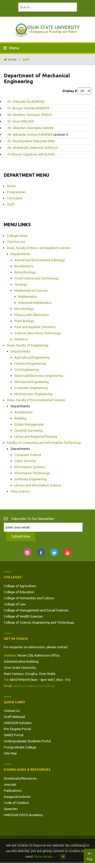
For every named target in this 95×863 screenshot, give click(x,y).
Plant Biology (24, 321)
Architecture (23, 412)
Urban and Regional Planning (35, 436)
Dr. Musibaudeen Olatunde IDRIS (31, 141)
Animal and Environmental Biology (39, 260)
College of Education (19, 592)
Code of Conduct (16, 802)
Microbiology (24, 308)
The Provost (16, 241)
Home (12, 59)
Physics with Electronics (31, 314)
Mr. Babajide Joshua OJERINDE (30, 134)
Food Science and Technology (36, 278)
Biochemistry (23, 266)
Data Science (20, 491)
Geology (20, 284)
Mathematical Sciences (31, 290)
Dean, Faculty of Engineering (27, 345)
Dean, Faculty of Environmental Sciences (36, 400)
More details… (45, 856)
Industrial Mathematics (35, 302)
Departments (20, 254)
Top (89, 855)
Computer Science (27, 454)
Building (20, 418)
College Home (17, 235)
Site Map (10, 753)
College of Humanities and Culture (29, 598)
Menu (11, 48)
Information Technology (32, 473)
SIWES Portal (13, 735)
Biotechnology (25, 272)
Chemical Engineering (30, 363)
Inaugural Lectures (17, 796)
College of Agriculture (20, 586)
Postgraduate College (20, 747)
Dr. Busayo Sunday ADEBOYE (29, 108)
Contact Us (12, 710)
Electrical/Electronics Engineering (38, 375)
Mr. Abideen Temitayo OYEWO (30, 114)
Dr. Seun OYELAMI (21, 121)
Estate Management (29, 424)
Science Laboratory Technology (37, 333)
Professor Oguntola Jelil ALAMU (31, 154)
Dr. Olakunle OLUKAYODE (26, 101)
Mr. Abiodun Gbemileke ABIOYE (31, 128)
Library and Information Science (37, 485)
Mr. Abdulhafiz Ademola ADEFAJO (33, 147)
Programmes (16, 192)
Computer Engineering (31, 388)
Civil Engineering (26, 369)
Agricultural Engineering (32, 357)
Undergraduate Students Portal (27, 741)
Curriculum (15, 198)
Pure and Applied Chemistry (34, 327)
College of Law (15, 604)
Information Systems (29, 467)
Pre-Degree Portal (17, 729)
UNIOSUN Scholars (18, 723)
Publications (13, 790)
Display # (70, 91)
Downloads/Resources (20, 778)
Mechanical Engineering (31, 381)
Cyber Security (25, 461)
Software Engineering (30, 479)
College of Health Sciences (23, 616)
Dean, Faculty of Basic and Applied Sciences (39, 248)
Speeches (11, 809)
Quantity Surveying (28, 430)
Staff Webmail (14, 716)
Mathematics (27, 296)
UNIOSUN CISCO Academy (23, 815)
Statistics (21, 339)
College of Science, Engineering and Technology (39, 622)
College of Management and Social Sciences (36, 610)
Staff (10, 204)
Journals (10, 784)
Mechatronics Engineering (33, 394)
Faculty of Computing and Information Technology (44, 442)
